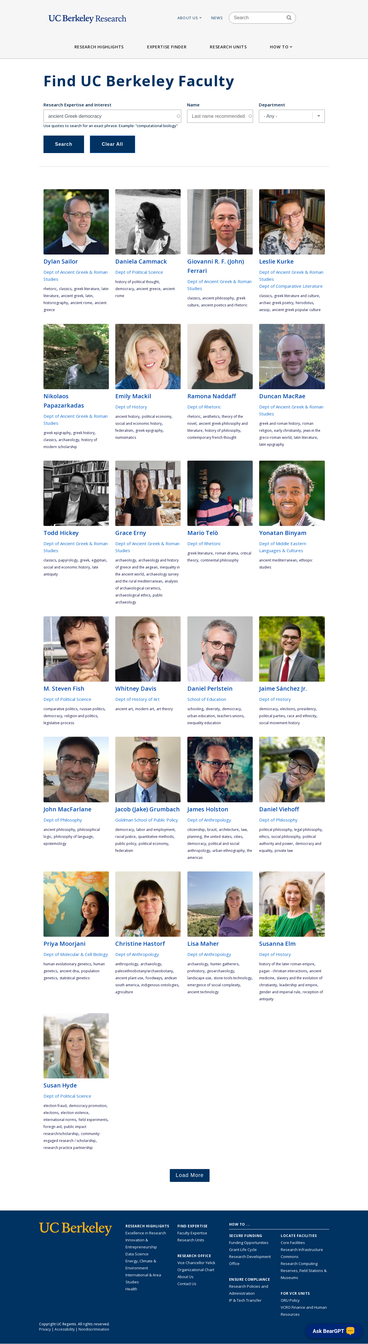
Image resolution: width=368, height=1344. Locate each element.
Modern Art (144, 708)
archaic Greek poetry (276, 302)
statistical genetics (75, 977)
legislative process (58, 722)
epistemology (54, 843)
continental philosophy (219, 560)
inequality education (204, 722)
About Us (190, 17)
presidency (306, 708)
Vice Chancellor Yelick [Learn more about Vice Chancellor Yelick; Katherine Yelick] (196, 1262)
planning (194, 836)
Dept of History (131, 407)
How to (282, 47)
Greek (84, 560)
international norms (59, 1119)
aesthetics (211, 416)
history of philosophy (222, 430)
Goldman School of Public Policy (146, 820)
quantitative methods (155, 836)
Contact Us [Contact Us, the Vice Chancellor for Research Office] (186, 1283)
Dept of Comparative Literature (291, 286)
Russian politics (92, 708)
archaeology (68, 439)
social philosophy (285, 836)
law (244, 829)
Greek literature (86, 288)
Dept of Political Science (139, 272)
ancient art (124, 708)
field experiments (93, 1119)
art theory (164, 708)
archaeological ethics (132, 595)
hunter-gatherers (224, 963)
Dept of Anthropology (209, 820)
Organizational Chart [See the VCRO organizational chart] (195, 1269)
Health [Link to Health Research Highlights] (131, 1289)
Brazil (212, 829)
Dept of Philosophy (62, 820)
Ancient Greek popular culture (296, 309)
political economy (156, 416)
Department (272, 105)
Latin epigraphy (271, 444)
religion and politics (80, 715)
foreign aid (52, 1126)
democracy (124, 288)
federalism (124, 430)
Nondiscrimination (94, 1329)
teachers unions (230, 715)
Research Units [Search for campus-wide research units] (190, 1240)
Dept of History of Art (137, 699)
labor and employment (155, 829)
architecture (229, 829)
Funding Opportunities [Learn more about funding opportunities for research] (248, 1242)
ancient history (127, 416)
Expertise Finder (166, 47)
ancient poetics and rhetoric (224, 305)
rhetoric (50, 288)
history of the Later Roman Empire (286, 963)
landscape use (199, 977)
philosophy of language (73, 836)
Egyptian (99, 560)
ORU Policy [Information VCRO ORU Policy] (290, 1300)
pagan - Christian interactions (283, 970)
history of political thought (137, 281)
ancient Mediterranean (278, 560)
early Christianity (287, 430)
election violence (74, 1112)
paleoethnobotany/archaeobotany (144, 970)
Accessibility (65, 1329)
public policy (125, 843)
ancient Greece (148, 288)
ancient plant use (129, 977)
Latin (89, 295)
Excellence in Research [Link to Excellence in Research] (145, 1233)
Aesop (264, 309)
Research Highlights (99, 47)
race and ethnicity (301, 715)
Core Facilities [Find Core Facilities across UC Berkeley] (293, 1242)
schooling (195, 708)
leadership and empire (298, 984)
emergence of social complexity (213, 984)
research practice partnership (68, 1147)
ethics (264, 836)
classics (65, 288)
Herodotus (304, 302)
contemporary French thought (211, 437)
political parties (272, 715)
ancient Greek (72, 295)
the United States (217, 836)
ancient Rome (81, 302)
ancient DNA (69, 970)
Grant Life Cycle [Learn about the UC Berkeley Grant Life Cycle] (243, 1249)
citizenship (196, 829)
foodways (154, 977)
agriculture (124, 991)
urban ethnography (228, 850)
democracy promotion (88, 1105)
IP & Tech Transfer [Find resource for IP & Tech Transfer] (245, 1300)
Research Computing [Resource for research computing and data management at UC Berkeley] (299, 1263)
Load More (190, 1175)
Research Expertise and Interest (77, 105)
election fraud (55, 1105)
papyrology (68, 560)
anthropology (126, 963)
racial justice (125, 836)
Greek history (84, 432)
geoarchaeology (220, 970)
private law (284, 850)
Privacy (45, 1329)
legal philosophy (308, 829)
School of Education (206, 699)
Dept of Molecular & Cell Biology (75, 954)
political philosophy (275, 829)
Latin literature (305, 437)
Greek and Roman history (279, 423)
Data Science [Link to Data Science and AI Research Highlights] (137, 1254)
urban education (201, 715)
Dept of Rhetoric (204, 407)
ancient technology (203, 991)
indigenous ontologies (159, 984)
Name (193, 105)
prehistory (196, 970)
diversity (213, 708)
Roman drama (226, 553)
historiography (55, 302)
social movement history (279, 722)
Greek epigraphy (57, 432)
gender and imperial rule (279, 991)
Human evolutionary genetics (67, 963)
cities (238, 836)
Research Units (228, 47)
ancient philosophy (218, 298)
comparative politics (60, 708)
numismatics (125, 437)
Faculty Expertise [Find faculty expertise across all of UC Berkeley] (192, 1233)
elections (287, 708)
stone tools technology (233, 977)
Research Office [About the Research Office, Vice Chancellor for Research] (194, 1256)
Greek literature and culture (296, 295)
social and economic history (138, 423)
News (217, 17)
